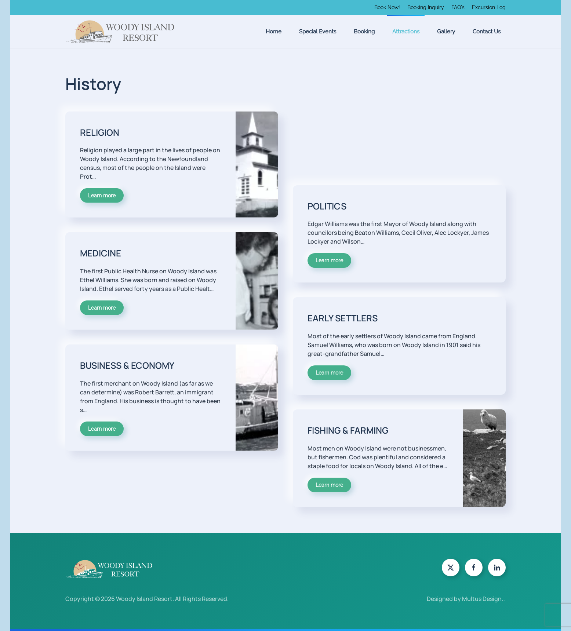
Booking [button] (364, 31)
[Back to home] (120, 31)
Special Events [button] (317, 31)
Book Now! (387, 7)
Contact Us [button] (487, 31)
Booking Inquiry (425, 7)
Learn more (102, 185)
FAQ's (458, 7)
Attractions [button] (405, 31)
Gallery (446, 31)
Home (273, 31)
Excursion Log (489, 7)
